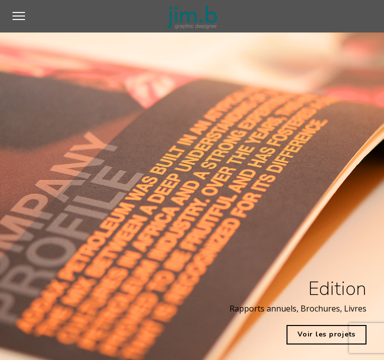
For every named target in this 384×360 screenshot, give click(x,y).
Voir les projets (327, 334)
